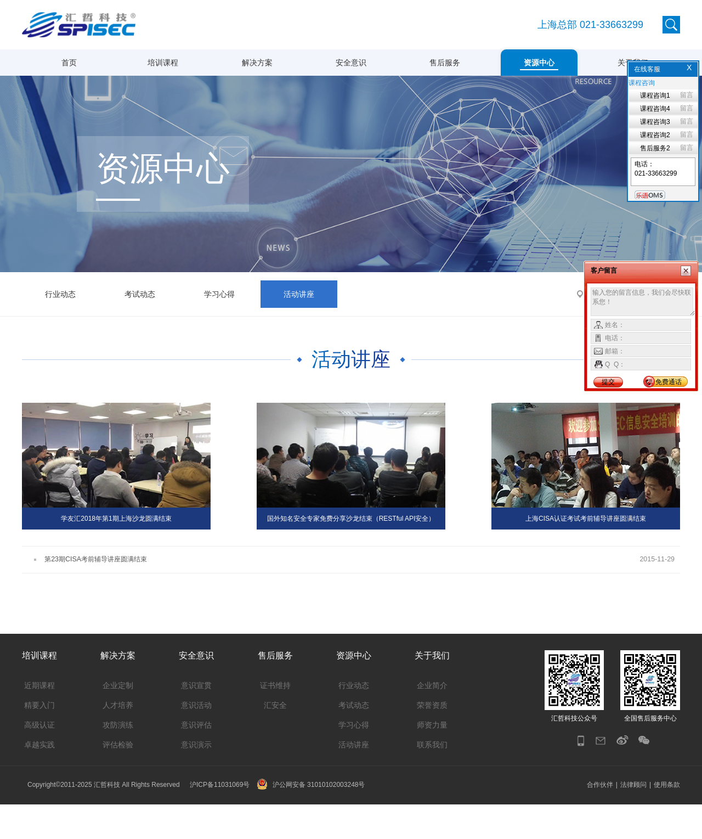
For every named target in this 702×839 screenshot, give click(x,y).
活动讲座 (299, 328)
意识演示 (196, 779)
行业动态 (60, 328)
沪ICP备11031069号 (220, 819)
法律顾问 (633, 819)
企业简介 (432, 720)
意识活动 (196, 739)
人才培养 (118, 739)
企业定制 (118, 720)
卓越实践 (39, 779)
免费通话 (668, 382)
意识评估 (196, 759)
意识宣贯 (196, 720)
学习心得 (219, 328)
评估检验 (118, 779)
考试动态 (139, 328)
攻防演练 (118, 759)
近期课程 (39, 720)
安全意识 (351, 62)
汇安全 (275, 739)
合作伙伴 (600, 819)
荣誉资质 (432, 739)
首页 (69, 62)
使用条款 (667, 819)
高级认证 (39, 759)
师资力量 (432, 759)
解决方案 (257, 62)
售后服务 (444, 62)
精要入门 (39, 739)
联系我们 (432, 779)
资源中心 (539, 62)
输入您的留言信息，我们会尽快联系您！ (643, 302)
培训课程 (163, 62)
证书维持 (275, 720)
